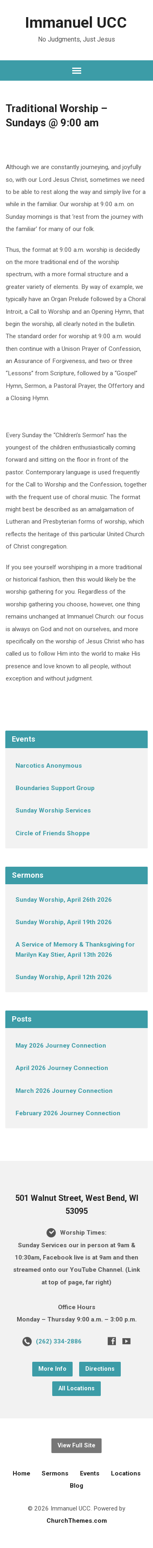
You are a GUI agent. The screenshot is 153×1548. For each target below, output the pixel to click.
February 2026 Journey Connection (68, 1113)
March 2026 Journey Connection (64, 1090)
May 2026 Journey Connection (61, 1045)
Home (21, 1473)
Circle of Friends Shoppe (53, 833)
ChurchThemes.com (77, 1520)
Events (90, 1473)
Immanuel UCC (76, 22)
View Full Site (76, 1445)
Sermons (55, 1473)
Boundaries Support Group (55, 788)
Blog (76, 1485)
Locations (126, 1473)
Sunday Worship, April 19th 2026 (64, 922)
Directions (100, 1368)
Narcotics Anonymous (49, 765)
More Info (52, 1368)
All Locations (76, 1388)
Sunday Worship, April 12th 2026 (64, 977)
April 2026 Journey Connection (62, 1068)
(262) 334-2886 (59, 1341)
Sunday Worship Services (53, 810)
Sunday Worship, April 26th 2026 (64, 899)
